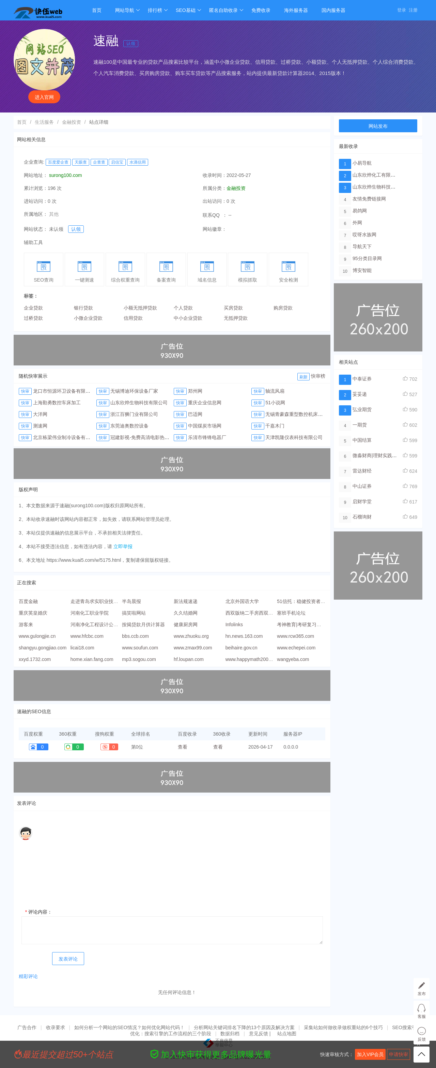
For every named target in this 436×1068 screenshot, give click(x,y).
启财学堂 (362, 501)
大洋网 (40, 414)
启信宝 (117, 162)
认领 (130, 43)
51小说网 (275, 402)
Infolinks (234, 624)
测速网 (40, 425)
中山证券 (362, 486)
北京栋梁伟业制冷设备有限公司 (66, 437)
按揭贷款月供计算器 (143, 624)
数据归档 (229, 1033)
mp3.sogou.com (139, 659)
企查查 (99, 162)
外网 (357, 222)
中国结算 (362, 440)
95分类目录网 (367, 258)
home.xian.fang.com (92, 659)
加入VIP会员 (370, 1054)
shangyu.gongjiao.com (42, 647)
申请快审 (398, 1054)
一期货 (360, 424)
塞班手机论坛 (291, 613)
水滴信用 (137, 162)
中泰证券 (362, 378)
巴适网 (195, 414)
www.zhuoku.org (191, 636)
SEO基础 (188, 10)
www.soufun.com (140, 647)
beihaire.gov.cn (241, 647)
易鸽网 (360, 210)
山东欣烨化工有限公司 (376, 175)
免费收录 (260, 10)
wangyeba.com (293, 659)
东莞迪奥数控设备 (129, 425)
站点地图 (286, 1033)
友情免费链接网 (369, 198)
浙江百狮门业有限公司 (134, 414)
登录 (401, 10)
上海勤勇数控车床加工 (57, 402)
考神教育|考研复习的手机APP (308, 624)
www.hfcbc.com (87, 636)
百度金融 (28, 601)
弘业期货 (362, 409)
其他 (54, 214)
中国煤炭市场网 (204, 425)
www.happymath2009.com (253, 659)
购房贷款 (283, 308)
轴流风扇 (274, 391)
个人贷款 (183, 308)
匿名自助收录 (226, 10)
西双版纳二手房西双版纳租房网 (258, 613)
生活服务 (44, 122)
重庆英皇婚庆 (33, 613)
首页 (97, 10)
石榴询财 (362, 517)
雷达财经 (362, 470)
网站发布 (378, 126)
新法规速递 (186, 601)
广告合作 (26, 1027)
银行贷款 (83, 308)
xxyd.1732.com (35, 659)
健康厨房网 (186, 624)
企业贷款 (33, 308)
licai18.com (82, 647)
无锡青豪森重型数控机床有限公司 (301, 414)
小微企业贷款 (88, 318)
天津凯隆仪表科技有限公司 (294, 437)
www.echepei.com (296, 647)
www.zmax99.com (193, 647)
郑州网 (195, 391)
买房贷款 (233, 308)
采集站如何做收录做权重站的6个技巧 (343, 1027)
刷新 (303, 377)
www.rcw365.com (295, 636)
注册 (413, 10)
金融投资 (71, 122)
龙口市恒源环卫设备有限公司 (64, 391)
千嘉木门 (274, 425)
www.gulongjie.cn (37, 636)
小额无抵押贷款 (140, 308)
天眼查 (81, 162)
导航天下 (362, 246)
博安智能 (362, 270)
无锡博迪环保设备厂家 (134, 391)
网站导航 (127, 10)
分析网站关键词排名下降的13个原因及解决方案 (244, 1027)
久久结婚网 (186, 613)
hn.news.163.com (244, 636)
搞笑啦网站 (134, 613)
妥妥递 (360, 394)
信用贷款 (133, 318)
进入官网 (44, 97)
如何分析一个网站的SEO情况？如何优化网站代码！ (129, 1027)
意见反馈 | (260, 1033)
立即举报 (123, 546)
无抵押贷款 (236, 318)
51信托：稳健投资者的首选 (306, 601)
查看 (182, 747)
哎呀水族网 (364, 234)
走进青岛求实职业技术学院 (99, 601)
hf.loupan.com (189, 659)
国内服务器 (333, 10)
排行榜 (158, 10)
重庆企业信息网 (204, 402)
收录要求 (55, 1027)
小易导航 (362, 163)
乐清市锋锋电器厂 (207, 437)
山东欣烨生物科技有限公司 (139, 402)
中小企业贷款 (188, 318)
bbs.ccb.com (135, 636)
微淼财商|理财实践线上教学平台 (387, 455)
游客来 (26, 624)
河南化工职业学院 (90, 613)
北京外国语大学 (242, 601)
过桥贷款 (33, 318)
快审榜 (318, 376)
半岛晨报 (131, 601)
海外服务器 (296, 10)
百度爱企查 (58, 162)
